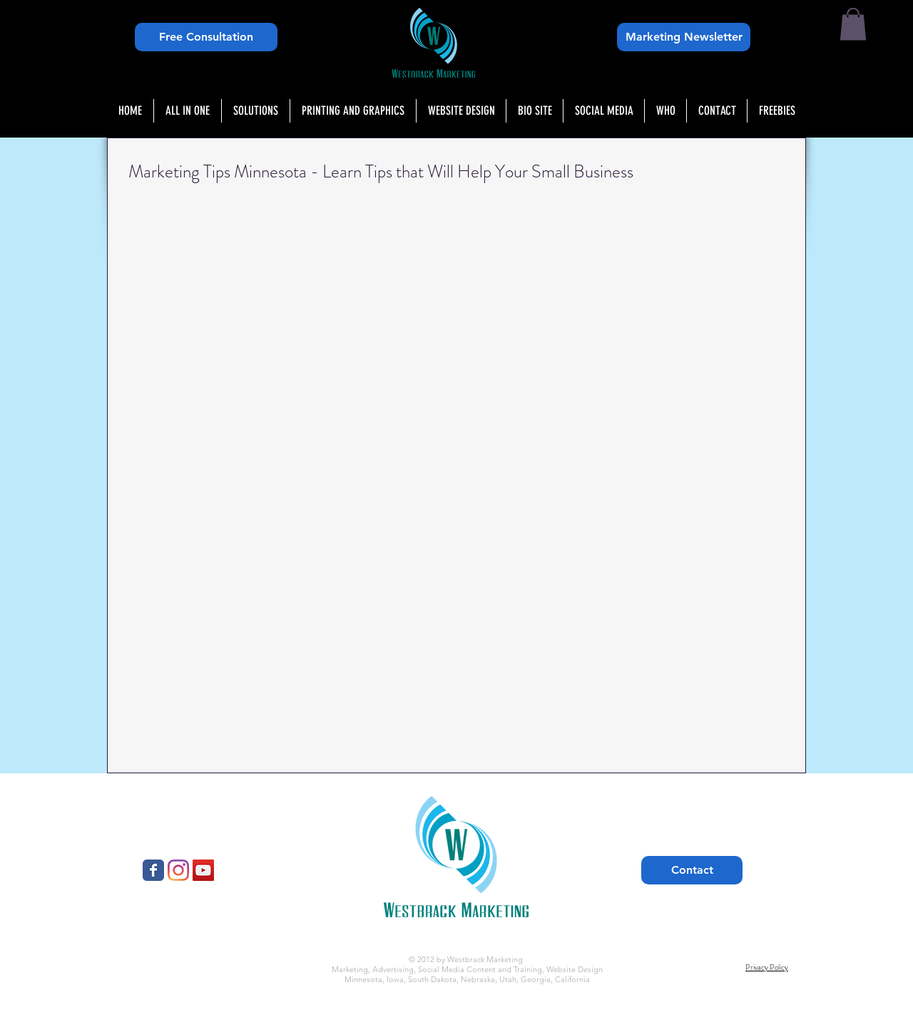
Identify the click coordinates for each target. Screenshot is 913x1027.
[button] (853, 24)
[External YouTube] (270, 291)
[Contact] (692, 870)
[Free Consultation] (206, 37)
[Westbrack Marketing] (153, 870)
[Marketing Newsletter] (683, 37)
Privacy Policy (766, 967)
